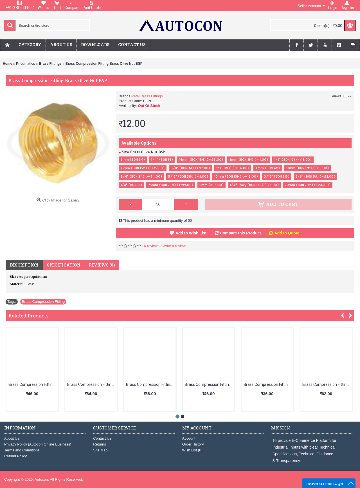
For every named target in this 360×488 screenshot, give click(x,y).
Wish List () (192, 450)
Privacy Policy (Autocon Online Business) (37, 444)
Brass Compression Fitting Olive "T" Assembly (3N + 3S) (92, 384)
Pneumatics (25, 64)
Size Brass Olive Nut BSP (143, 152)
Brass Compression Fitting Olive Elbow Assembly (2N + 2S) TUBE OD (327, 384)
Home (7, 64)
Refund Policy (15, 456)
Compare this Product (240, 233)
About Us (11, 438)
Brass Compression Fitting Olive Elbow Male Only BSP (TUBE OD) (268, 384)
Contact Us (102, 438)
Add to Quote (287, 233)
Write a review (174, 246)
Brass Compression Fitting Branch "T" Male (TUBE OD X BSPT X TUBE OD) (151, 384)
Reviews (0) (102, 265)
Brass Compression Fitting (43, 301)
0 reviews (151, 246)
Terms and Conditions (22, 450)
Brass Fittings (50, 64)
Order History (193, 444)
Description (24, 265)
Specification (63, 265)
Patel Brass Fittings (147, 96)
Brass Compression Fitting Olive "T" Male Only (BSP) (33, 384)
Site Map (100, 450)
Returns (99, 444)
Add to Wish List (191, 233)
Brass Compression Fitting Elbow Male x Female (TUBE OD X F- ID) (209, 384)
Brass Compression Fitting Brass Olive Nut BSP (104, 64)
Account (188, 438)
